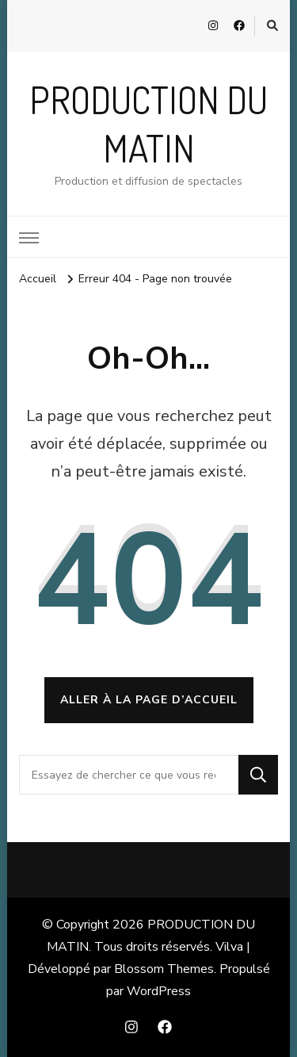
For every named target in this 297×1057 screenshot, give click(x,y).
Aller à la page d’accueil (149, 699)
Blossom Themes (164, 969)
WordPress (159, 991)
